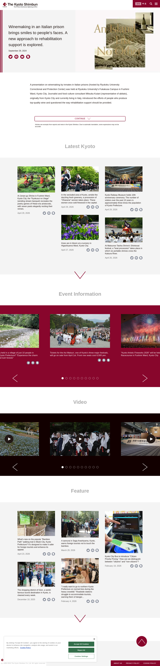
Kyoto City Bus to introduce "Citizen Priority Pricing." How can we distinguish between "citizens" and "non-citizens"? (123, 559)
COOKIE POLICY (150, 663)
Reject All (81, 650)
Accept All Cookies (81, 644)
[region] (50, 649)
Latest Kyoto (80, 146)
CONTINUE (80, 119)
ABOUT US (118, 663)
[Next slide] (145, 378)
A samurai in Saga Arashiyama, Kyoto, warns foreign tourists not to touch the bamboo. (78, 543)
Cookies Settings (81, 656)
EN (138, 4)
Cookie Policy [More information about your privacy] (25, 648)
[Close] (94, 639)
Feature (80, 490)
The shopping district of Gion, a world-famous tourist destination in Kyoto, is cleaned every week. (34, 592)
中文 (144, 4)
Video (80, 402)
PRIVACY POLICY (132, 663)
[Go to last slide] (15, 378)
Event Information (80, 293)
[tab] (63, 378)
